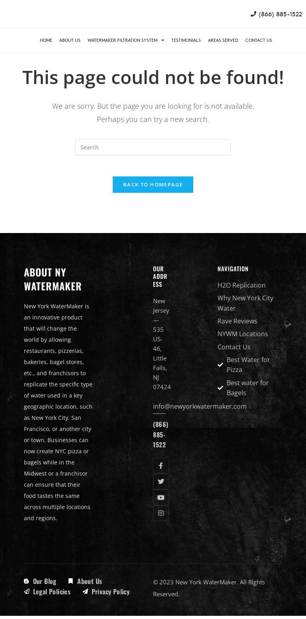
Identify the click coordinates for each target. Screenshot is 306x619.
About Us (69, 40)
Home (46, 40)
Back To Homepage (153, 187)
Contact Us (258, 40)
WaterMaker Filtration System (126, 40)
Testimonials (186, 40)
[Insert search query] (153, 147)
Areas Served (223, 40)
